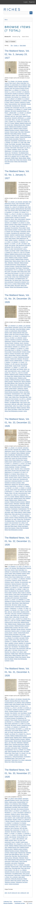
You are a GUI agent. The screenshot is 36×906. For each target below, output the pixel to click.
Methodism (27, 132)
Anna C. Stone (16, 83)
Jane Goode (19, 116)
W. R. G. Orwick (21, 156)
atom (6, 893)
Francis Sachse (9, 594)
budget (25, 460)
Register (32, 2)
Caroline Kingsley (9, 217)
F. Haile (24, 589)
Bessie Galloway (23, 86)
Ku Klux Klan (17, 247)
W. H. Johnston (12, 156)
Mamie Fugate (14, 132)
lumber (18, 250)
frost (19, 104)
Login (26, 2)
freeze (6, 104)
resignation (7, 866)
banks (10, 332)
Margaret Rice (17, 381)
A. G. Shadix (19, 325)
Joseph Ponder (26, 116)
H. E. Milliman (17, 109)
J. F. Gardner (8, 114)
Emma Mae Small (9, 350)
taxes (15, 519)
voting (14, 406)
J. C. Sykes (8, 242)
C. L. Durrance (14, 463)
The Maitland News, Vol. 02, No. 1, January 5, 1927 (17, 174)
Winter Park (13, 160)
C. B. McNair (22, 90)
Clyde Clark (25, 584)
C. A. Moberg (15, 90)
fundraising (23, 104)
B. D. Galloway (12, 453)
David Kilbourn (8, 346)
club (28, 95)
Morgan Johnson (21, 629)
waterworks (8, 158)
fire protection (14, 228)
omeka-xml (23, 893)
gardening (7, 828)
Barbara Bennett (20, 208)
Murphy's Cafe (15, 631)
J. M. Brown (24, 243)
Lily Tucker (10, 732)
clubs (14, 817)
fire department (12, 591)
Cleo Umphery (13, 713)
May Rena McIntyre (23, 856)
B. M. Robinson (23, 85)
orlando (17, 137)
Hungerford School (21, 111)
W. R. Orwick (18, 524)
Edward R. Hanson (15, 821)
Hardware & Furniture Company (13, 482)
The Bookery (14, 153)
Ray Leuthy (8, 271)
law (18, 369)
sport (23, 149)
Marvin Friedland (26, 381)
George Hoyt (15, 479)
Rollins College (27, 512)
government (16, 107)
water (27, 156)
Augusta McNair (9, 702)
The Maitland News (23, 153)
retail (18, 271)
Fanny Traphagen (20, 226)
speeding (17, 400)
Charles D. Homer (16, 580)
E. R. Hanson (25, 98)
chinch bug (24, 580)
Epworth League (18, 716)
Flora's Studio (22, 228)
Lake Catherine (20, 838)
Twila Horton (27, 404)
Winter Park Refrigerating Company (19, 287)
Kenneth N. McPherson (18, 118)
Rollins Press (8, 146)
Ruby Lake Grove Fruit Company (20, 514)
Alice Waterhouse (21, 568)
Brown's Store (14, 210)
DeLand (14, 470)
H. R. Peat (27, 723)
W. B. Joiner (26, 406)
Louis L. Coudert (9, 121)
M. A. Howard (17, 121)
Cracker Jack (8, 585)
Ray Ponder (12, 144)
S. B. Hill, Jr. (27, 147)
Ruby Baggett (15, 146)
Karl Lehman (8, 118)
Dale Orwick (27, 345)
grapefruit (12, 235)
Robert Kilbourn (26, 144)
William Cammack (21, 407)
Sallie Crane (15, 275)
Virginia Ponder (25, 875)
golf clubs (24, 828)
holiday (10, 240)
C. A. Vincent (15, 212)
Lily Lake (18, 119)
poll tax (21, 392)
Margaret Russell (26, 741)
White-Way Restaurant (17, 878)
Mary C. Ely (24, 261)
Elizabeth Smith (9, 100)
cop (19, 713)
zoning (25, 411)
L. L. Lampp (27, 118)
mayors (26, 627)
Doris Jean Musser (21, 470)
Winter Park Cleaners (21, 160)
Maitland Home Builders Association (18, 126)
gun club (22, 107)
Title (12, 45)
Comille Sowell (20, 345)
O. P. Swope (22, 631)
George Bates (12, 355)
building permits (17, 461)
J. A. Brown (28, 240)
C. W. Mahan (14, 215)
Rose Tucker (15, 753)
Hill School (13, 111)
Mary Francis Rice (20, 383)
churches (26, 343)
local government (25, 119)
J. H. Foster (22, 114)
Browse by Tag (16, 36)
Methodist (7, 133)
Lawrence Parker (24, 615)
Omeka (30, 903)
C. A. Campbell (25, 461)
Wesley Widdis (22, 158)
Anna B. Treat (8, 83)
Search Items (25, 36)
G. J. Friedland (16, 721)
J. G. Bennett (14, 362)
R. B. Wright (14, 142)
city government (24, 582)
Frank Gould (16, 594)
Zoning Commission (14, 884)
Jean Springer (24, 364)
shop (17, 276)
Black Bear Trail (9, 456)
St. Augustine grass (25, 871)
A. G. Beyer (25, 566)
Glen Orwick (8, 723)
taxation (27, 645)
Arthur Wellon (13, 205)
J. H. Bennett (15, 114)
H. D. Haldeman (9, 109)
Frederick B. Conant (25, 102)
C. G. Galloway (23, 810)
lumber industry (24, 250)
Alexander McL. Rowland (19, 449)
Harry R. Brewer (26, 601)
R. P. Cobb (20, 142)
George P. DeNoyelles (22, 355)
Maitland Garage (21, 256)
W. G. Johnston (14, 877)
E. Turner (27, 222)
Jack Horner (12, 728)
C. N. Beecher (25, 92)
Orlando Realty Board (25, 137)
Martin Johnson (17, 261)
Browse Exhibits (8, 903)
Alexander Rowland (10, 800)
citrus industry (22, 95)
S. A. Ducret (22, 753)
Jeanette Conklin (24, 611)
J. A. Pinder (11, 833)
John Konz (14, 613)
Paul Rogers (19, 268)
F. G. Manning (24, 350)
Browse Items (17, 901)
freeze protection (13, 104)
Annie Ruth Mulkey (21, 329)
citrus (17, 95)
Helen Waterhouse (21, 238)
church (13, 95)
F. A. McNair (24, 100)
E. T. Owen (26, 348)
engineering (25, 224)
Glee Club (23, 105)
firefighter (27, 591)
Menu (6, 19)
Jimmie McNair (8, 365)
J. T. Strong (28, 488)
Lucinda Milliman (9, 844)
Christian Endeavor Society (16, 711)
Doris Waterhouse (21, 221)
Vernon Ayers (21, 650)
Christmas (7, 219)
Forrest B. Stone (22, 229)
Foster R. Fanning (14, 102)
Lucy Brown (12, 250)
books (10, 334)
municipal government (10, 264)
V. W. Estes (14, 650)
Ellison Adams (18, 224)
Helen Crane (8, 603)
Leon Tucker (27, 491)
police (19, 748)
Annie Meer (23, 83)
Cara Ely (20, 215)
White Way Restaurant (10, 407)
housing (15, 240)
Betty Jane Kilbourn (23, 807)
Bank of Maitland (9, 86)
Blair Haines (8, 575)
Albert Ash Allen (9, 449)
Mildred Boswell (12, 859)
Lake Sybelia (13, 369)
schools (12, 400)
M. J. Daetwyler (21, 495)
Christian (17, 467)
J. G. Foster (21, 362)
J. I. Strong (13, 835)
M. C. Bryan (24, 121)
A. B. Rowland (11, 325)
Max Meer (14, 856)
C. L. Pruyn (12, 92)
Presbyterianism (22, 140)
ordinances (20, 388)
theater (6, 648)
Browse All (8, 36)
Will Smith (17, 285)
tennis (20, 151)
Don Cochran (15, 97)
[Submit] (31, 12)
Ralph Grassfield (12, 751)
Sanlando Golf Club (10, 871)
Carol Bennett (8, 93)
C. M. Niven (18, 92)
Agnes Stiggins (8, 327)
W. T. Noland (26, 524)
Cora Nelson (23, 713)
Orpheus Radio (17, 746)
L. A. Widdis (14, 367)
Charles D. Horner (15, 814)
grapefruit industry (19, 235)
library (13, 119)
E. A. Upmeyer (22, 97)
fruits (22, 353)
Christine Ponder (9, 343)
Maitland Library (9, 128)
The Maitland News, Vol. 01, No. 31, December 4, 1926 (17, 672)
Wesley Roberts (21, 283)
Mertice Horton (13, 385)
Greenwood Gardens (16, 481)
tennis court (25, 151)
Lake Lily (21, 491)
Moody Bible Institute (15, 133)
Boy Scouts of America (19, 88)
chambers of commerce (16, 339)
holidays (7, 360)
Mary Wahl (21, 132)
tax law (22, 645)
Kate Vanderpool (20, 245)
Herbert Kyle (13, 358)
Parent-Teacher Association (12, 139)
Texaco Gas (8, 153)
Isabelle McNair (18, 360)
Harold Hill (7, 725)
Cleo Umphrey (11, 345)
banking (16, 86)
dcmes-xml (14, 893)
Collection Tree (8, 901)
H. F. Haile (27, 599)
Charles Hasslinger (9, 467)
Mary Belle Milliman (10, 383)
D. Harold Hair (12, 221)
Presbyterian (14, 140)
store (6, 278)
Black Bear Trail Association (20, 456)
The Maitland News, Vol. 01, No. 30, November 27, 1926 (18, 773)
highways (19, 358)
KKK (12, 247)
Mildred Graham (24, 262)
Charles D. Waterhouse (23, 465)
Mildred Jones (8, 744)
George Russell (24, 596)
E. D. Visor (22, 472)
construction (8, 97)
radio (25, 142)
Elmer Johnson (20, 474)
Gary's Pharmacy (14, 828)
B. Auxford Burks (14, 85)
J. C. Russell (20, 112)
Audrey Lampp (12, 802)
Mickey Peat (8, 386)
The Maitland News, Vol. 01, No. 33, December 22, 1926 (18, 422)
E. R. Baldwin (18, 98)
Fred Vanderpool (24, 594)
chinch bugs (8, 816)
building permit (8, 461)
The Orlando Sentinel (20, 521)
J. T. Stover (21, 488)
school (19, 149)
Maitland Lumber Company (20, 128)
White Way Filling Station (11, 526)
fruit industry (17, 231)
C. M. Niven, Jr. (27, 707)
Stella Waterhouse (24, 276)
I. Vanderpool (21, 240)
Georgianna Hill (16, 105)
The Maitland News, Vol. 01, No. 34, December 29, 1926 (18, 298)
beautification (11, 454)
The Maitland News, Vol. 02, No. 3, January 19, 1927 (17, 54)
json (19, 893)
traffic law (13, 404)
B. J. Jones (13, 207)
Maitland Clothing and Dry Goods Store (20, 254)
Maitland (17, 123)
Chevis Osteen (25, 341)
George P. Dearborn (14, 596)
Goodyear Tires (9, 107)
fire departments (13, 475)
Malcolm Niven (8, 261)
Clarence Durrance (16, 584)
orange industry (13, 388)
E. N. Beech (11, 98)
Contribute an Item (20, 903)
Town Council (8, 154)
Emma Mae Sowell (25, 821)
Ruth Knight (13, 147)
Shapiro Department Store (21, 517)
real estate (18, 144)
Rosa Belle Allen (23, 397)
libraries (21, 369)
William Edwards (16, 655)
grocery (12, 236)
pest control (22, 634)
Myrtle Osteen (27, 386)
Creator (16, 45)
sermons (11, 517)
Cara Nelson (20, 812)
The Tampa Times (16, 280)
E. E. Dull (20, 714)
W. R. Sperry (20, 652)
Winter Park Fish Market (22, 528)
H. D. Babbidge (20, 599)
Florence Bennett (16, 352)
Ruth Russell (20, 147)
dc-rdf (9, 893)
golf (21, 828)
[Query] (18, 12)
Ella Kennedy (16, 100)
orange (6, 388)
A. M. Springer (18, 81)
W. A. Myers (25, 154)
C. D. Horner (22, 212)
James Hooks (13, 489)
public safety (26, 393)
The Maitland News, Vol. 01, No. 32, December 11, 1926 (18, 541)
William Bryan (8, 655)
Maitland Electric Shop (19, 125)
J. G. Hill (12, 364)
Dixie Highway (8, 819)
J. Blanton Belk (12, 112)
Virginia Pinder (8, 406)
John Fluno (7, 613)
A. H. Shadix (11, 81)
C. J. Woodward (23, 336)
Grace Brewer (23, 598)
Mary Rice (21, 627)
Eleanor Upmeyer (9, 224)
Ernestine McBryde (9, 589)
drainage (15, 346)
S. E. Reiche (13, 515)
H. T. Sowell (24, 109)
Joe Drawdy (18, 728)
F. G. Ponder (12, 226)
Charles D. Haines (16, 341)
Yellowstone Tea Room (21, 882)
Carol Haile (26, 215)
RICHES (12, 10)
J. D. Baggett (27, 112)
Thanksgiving (8, 873)
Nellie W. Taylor (15, 135)
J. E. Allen (25, 608)
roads (10, 397)
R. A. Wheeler (19, 269)
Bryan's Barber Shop (24, 210)
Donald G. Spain (17, 819)
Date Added (23, 45)
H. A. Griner (28, 107)
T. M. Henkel (14, 151)
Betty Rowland (16, 704)
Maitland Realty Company (22, 259)
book (11, 88)
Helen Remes (15, 603)
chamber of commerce (18, 93)
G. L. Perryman (22, 826)
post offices (26, 392)
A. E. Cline (18, 566)
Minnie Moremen (20, 859)
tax (12, 519)
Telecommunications (18, 756)
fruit (12, 231)
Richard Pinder (15, 866)
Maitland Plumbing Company (12, 130)
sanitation (14, 149)
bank (29, 85)
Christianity (23, 467)
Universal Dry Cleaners (20, 282)
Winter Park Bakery (13, 409)
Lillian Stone (16, 617)
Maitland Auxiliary (14, 374)
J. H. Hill (18, 243)
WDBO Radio (14, 158)
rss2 (28, 893)
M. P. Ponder (11, 123)
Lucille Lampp (24, 842)
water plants (21, 877)
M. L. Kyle (19, 252)
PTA (28, 140)
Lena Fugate (8, 119)
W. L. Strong (11, 524)
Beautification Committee (22, 454)
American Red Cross (15, 701)
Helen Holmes (12, 238)
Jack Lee (12, 116)
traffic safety (20, 404)
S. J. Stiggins (8, 149)
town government (16, 154)
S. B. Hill (21, 273)
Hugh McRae (12, 486)
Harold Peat (24, 236)
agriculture (25, 81)
